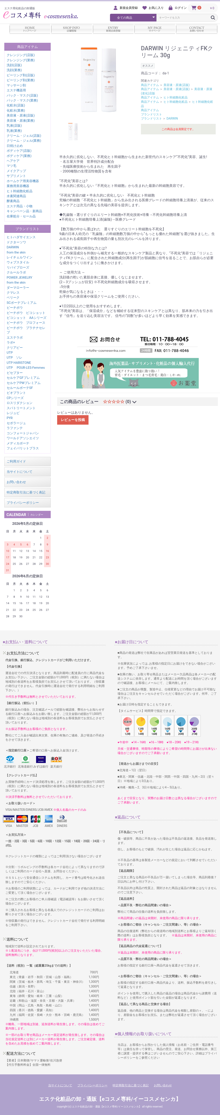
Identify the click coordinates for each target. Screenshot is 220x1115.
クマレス (13, 293)
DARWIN (13, 247)
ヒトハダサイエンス (21, 237)
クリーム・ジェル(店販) (24, 136)
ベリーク (13, 297)
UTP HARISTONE (19, 363)
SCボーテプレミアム (22, 303)
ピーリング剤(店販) (21, 75)
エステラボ (15, 337)
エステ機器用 (16, 90)
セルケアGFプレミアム (23, 378)
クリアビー (15, 348)
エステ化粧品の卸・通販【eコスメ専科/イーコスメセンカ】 (110, 1099)
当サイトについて (19, 472)
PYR (10, 418)
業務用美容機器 (18, 186)
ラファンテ (15, 428)
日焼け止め (15, 146)
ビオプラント (16, 393)
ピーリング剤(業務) (21, 80)
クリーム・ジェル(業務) (24, 141)
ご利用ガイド (16, 461)
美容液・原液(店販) (21, 115)
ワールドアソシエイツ (23, 438)
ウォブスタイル (18, 262)
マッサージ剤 (16, 85)
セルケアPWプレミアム (24, 383)
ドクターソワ (16, 242)
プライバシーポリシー (23, 503)
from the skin (16, 252)
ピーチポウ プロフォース (26, 323)
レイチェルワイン (19, 257)
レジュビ (13, 413)
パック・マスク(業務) (22, 100)
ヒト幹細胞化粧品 (19, 191)
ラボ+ (11, 342)
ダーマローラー (18, 288)
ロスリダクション (19, 403)
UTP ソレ (14, 357)
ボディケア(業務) (19, 156)
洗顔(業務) (14, 70)
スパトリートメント (21, 408)
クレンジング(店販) (21, 55)
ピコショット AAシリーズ (26, 318)
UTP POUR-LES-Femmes (26, 368)
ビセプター (15, 373)
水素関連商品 (16, 196)
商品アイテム (150, 85)
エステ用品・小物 (19, 206)
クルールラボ (16, 272)
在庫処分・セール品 (21, 216)
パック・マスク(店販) (22, 95)
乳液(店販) (14, 125)
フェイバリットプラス (23, 448)
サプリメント (16, 176)
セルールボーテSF (20, 388)
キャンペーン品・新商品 (24, 211)
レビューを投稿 (73, 420)
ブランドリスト (151, 114)
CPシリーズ (15, 398)
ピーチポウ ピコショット (26, 313)
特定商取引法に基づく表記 (26, 492)
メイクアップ (16, 171)
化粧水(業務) (16, 110)
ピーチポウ (15, 308)
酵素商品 (13, 201)
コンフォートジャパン (23, 433)
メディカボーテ (18, 443)
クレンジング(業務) (21, 60)
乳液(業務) (14, 131)
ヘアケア (13, 161)
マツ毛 (11, 166)
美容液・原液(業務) (21, 121)
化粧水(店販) (16, 105)
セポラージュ (16, 423)
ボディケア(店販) (19, 151)
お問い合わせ (16, 482)
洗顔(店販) (14, 65)
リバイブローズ (18, 267)
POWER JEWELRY (19, 278)
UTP (10, 353)
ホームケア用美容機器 (23, 181)
